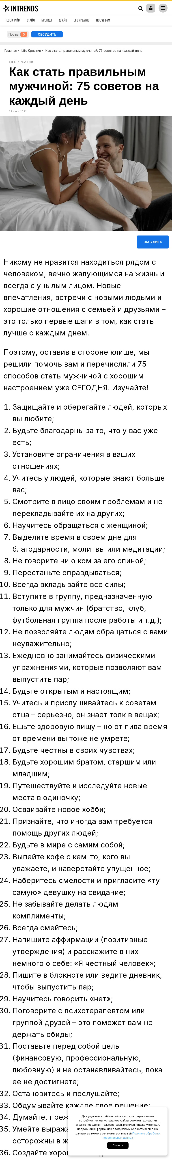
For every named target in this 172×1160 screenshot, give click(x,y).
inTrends (19, 8)
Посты (18, 34)
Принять (118, 1145)
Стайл (31, 20)
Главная (10, 50)
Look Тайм (13, 20)
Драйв (63, 20)
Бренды (46, 20)
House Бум (103, 20)
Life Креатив (81, 20)
